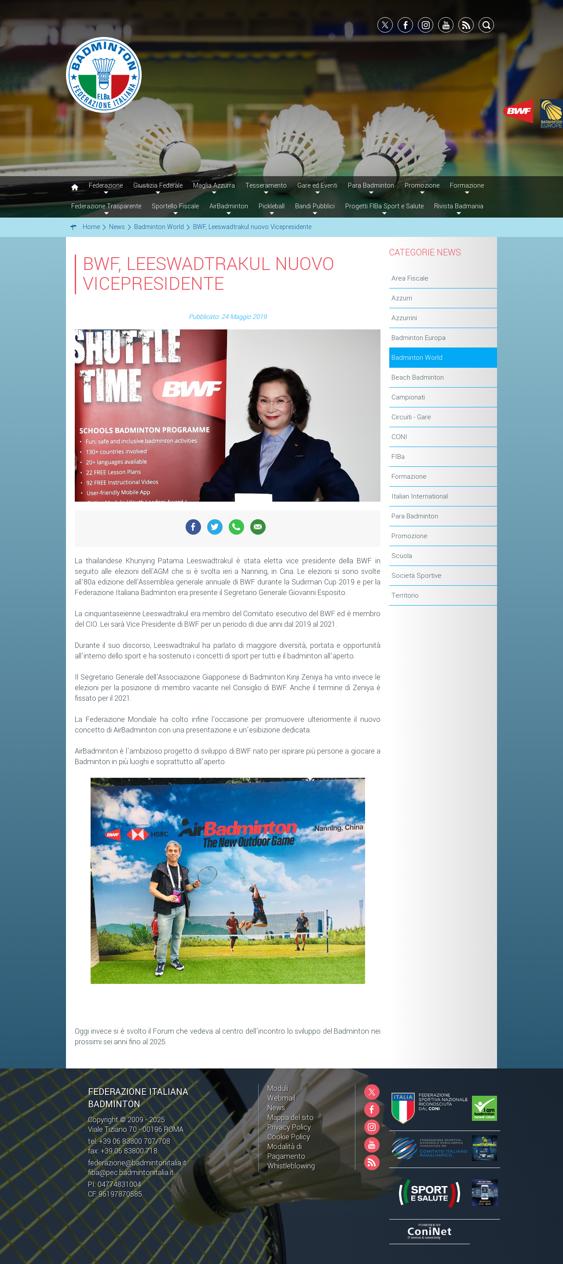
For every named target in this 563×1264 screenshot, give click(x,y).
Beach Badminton (417, 377)
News (276, 1108)
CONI (399, 437)
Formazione (409, 476)
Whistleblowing (291, 1166)
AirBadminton (228, 206)
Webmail (281, 1098)
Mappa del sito (290, 1117)
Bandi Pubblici (315, 206)
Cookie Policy (288, 1137)
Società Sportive (416, 575)
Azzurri (401, 298)
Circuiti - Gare (411, 417)
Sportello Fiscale (175, 206)
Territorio (405, 595)
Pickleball (272, 206)
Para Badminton (414, 516)
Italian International (419, 496)
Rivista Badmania (458, 206)
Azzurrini (404, 318)
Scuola (401, 556)
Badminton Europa (418, 338)
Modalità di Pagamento (286, 1151)
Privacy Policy (289, 1127)
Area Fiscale (409, 278)
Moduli (277, 1088)
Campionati (408, 397)
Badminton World (416, 357)
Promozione (409, 536)
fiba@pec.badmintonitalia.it (131, 1173)
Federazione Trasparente (106, 206)
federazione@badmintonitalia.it (137, 1163)
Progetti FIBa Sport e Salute (384, 206)
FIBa (398, 457)
